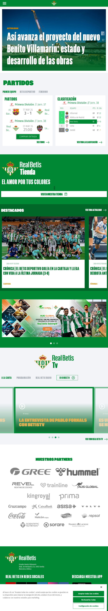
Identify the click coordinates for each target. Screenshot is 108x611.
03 (103, 43)
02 (103, 38)
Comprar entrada (28, 132)
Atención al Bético (25, 558)
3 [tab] (57, 339)
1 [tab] (51, 339)
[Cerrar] (101, 587)
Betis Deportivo (27, 88)
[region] (53, 597)
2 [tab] (54, 339)
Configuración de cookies (88, 606)
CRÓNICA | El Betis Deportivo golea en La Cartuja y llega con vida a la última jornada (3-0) (41, 266)
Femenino (43, 88)
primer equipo (9, 88)
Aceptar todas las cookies (88, 594)
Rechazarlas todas (88, 600)
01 (102, 31)
